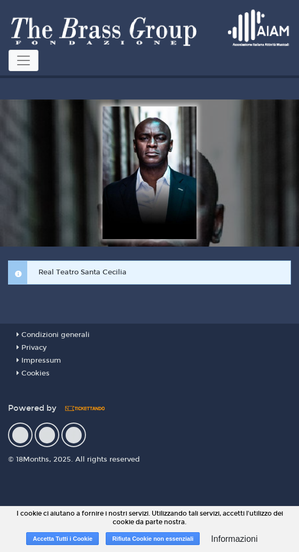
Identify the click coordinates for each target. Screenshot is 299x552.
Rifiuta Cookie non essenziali (152, 538)
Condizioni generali (53, 335)
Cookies (33, 373)
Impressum (39, 360)
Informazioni (234, 538)
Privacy (31, 347)
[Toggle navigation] (23, 60)
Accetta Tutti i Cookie (62, 538)
